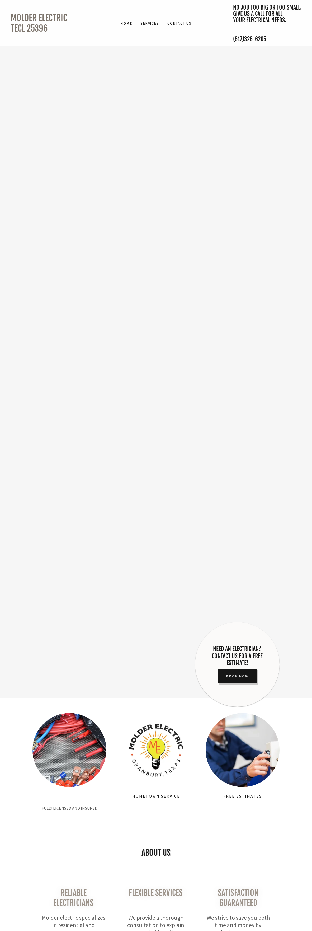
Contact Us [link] (179, 23)
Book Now (237, 676)
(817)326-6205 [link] (249, 39)
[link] (47, 30)
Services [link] (149, 23)
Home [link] (126, 23)
